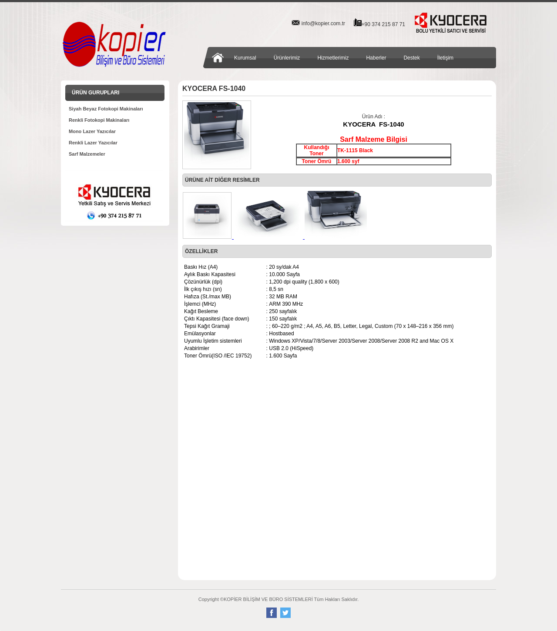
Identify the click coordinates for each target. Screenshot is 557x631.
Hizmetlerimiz (333, 58)
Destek (411, 58)
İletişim (445, 58)
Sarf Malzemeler (87, 154)
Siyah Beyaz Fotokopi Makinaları (106, 108)
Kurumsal (245, 58)
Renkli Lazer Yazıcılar (93, 142)
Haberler (376, 58)
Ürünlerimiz (287, 58)
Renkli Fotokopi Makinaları (99, 120)
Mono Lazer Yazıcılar (92, 131)
